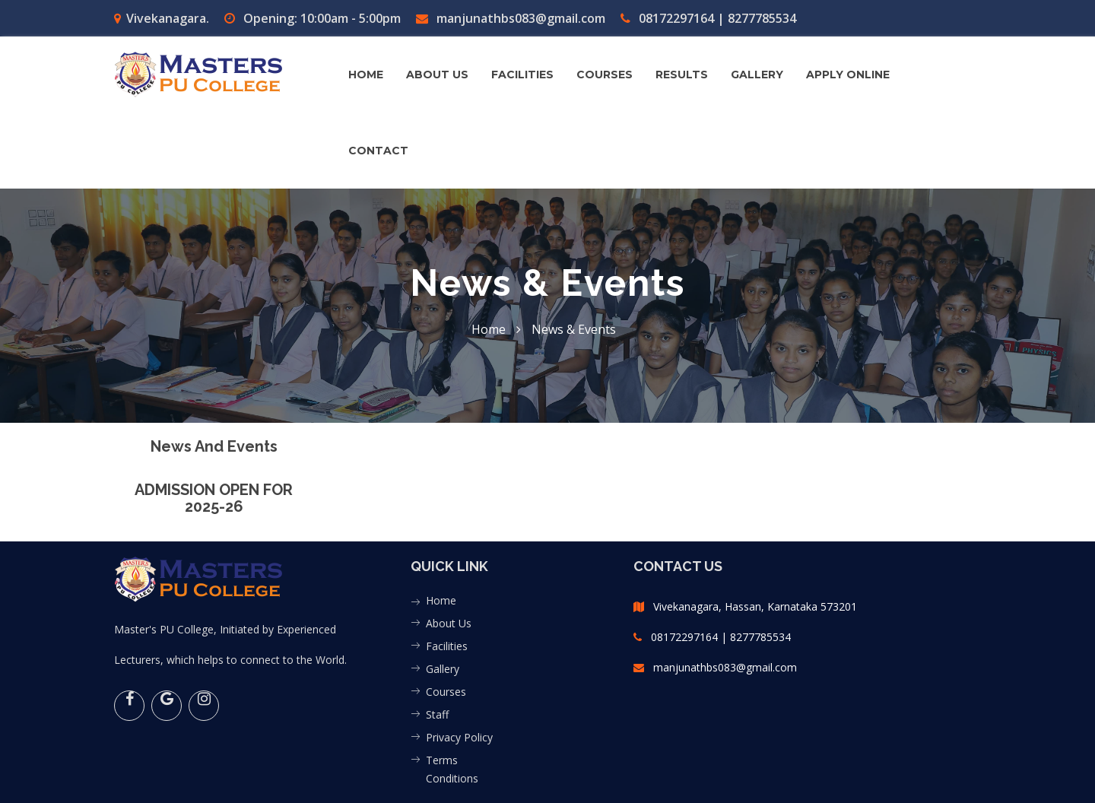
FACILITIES (522, 74)
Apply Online (848, 74)
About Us (448, 623)
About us (437, 74)
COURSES (604, 74)
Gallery (442, 669)
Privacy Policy (459, 737)
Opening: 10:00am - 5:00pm (312, 18)
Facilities (447, 646)
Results (681, 74)
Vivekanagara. (161, 18)
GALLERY (757, 74)
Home (365, 74)
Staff (437, 714)
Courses (446, 691)
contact (378, 150)
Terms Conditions (452, 769)
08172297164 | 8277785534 (708, 18)
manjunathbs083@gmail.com (510, 18)
